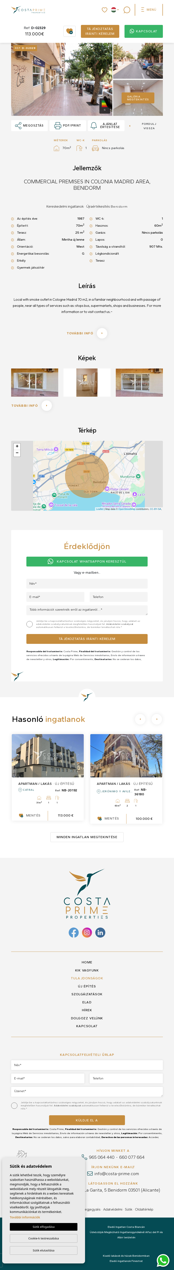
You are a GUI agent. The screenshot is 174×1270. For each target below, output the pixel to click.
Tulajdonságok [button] (87, 978)
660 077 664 (132, 1157)
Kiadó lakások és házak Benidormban (126, 1255)
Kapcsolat (144, 31)
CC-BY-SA (155, 509)
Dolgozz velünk (87, 1018)
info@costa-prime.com (116, 1173)
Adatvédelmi (112, 1209)
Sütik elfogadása (44, 1227)
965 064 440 (101, 1157)
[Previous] (140, 719)
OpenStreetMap (126, 509)
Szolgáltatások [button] (87, 994)
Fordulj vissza (143, 126)
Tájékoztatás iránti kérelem (99, 31)
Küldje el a (87, 1120)
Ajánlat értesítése (105, 125)
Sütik (128, 1209)
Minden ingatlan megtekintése (87, 837)
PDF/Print (67, 125)
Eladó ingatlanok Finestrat (126, 1261)
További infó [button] (31, 405)
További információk (25, 1217)
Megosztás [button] (29, 125)
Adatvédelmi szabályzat (119, 624)
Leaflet (99, 509)
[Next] (157, 719)
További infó (87, 333)
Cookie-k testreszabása (43, 1238)
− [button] (17, 453)
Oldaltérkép (144, 1209)
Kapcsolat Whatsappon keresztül (87, 561)
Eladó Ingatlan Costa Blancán (126, 1226)
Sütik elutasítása (43, 1250)
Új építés (87, 986)
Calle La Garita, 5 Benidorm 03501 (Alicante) (116, 1190)
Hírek (87, 1010)
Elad (87, 1002)
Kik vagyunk (87, 970)
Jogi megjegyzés (87, 1209)
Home (87, 962)
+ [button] (17, 446)
